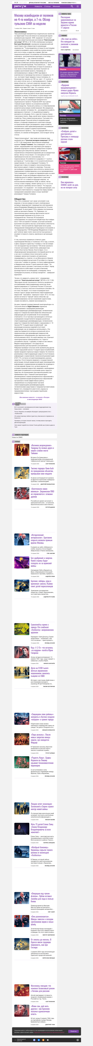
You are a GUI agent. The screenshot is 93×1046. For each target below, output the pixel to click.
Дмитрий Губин (50, 1024)
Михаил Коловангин (48, 730)
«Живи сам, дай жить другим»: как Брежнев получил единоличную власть (40, 1010)
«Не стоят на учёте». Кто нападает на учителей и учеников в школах (69, 42)
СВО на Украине (53, 2)
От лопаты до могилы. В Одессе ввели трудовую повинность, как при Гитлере (41, 943)
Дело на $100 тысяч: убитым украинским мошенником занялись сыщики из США (40, 672)
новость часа (66, 14)
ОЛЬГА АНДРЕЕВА (66, 49)
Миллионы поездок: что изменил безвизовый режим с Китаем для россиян (43, 988)
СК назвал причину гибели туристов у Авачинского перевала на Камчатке (69, 74)
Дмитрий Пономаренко (48, 484)
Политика (63, 115)
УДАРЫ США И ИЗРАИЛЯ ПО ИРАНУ (70, 96)
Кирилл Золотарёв (49, 663)
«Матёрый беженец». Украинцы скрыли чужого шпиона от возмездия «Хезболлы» (42, 851)
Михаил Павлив (50, 819)
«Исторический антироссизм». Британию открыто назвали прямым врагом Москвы (41, 538)
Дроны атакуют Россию (37, 2)
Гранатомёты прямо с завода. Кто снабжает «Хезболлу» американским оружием (42, 628)
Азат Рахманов (50, 463)
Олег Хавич (51, 912)
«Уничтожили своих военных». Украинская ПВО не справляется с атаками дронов (42, 492)
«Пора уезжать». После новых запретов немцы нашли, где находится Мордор (41, 738)
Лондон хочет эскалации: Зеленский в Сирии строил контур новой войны (42, 806)
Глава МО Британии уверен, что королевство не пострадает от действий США (69, 168)
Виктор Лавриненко (49, 935)
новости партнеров (21, 435)
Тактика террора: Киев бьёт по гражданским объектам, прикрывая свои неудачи (42, 471)
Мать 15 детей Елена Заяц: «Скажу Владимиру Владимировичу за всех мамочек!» (42, 828)
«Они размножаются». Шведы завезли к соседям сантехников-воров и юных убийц (42, 920)
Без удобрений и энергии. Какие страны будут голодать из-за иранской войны (42, 562)
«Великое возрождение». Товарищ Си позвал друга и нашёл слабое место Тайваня (42, 449)
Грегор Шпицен (50, 753)
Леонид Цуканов (50, 643)
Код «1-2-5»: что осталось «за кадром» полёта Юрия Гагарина (42, 650)
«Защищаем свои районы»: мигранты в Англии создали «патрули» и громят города (42, 717)
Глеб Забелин (51, 553)
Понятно (74, 1031)
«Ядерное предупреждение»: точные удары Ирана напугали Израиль (69, 89)
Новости (38, 6)
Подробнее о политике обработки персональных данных (49, 1032)
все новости (64, 30)
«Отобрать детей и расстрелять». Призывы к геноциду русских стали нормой (69, 136)
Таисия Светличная (49, 686)
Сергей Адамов (50, 507)
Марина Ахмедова (49, 842)
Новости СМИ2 (17, 437)
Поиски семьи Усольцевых (71, 2)
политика (65, 82)
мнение (64, 35)
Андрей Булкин (50, 576)
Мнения (56, 6)
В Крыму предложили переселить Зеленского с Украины (69, 120)
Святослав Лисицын (48, 958)
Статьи (47, 6)
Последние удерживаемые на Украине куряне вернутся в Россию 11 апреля (69, 22)
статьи (17, 441)
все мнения (76, 49)
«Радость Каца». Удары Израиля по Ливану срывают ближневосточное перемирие (42, 761)
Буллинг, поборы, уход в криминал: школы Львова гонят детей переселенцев (42, 583)
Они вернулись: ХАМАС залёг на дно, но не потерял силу (69, 185)
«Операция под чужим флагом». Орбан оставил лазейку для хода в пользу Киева (42, 897)
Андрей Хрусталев (49, 597)
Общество (63, 69)
